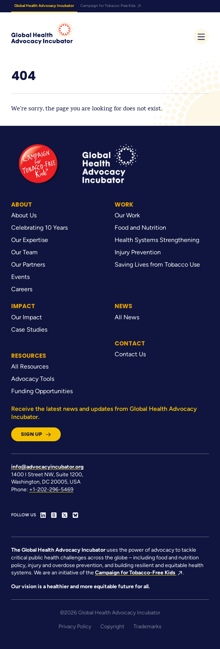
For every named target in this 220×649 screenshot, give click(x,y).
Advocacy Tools (32, 378)
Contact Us (130, 354)
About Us (24, 215)
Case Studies (29, 329)
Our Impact (26, 317)
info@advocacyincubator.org (47, 467)
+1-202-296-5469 (51, 489)
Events (20, 276)
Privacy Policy (74, 626)
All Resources (29, 366)
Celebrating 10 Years (39, 227)
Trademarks (147, 626)
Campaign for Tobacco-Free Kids (111, 5)
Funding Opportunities (42, 391)
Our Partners (28, 264)
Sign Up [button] (36, 434)
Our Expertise (29, 240)
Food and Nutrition (140, 227)
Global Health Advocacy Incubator (44, 5)
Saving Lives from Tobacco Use (157, 264)
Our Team (24, 252)
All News (127, 317)
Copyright (112, 626)
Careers (21, 289)
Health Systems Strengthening (157, 240)
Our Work (127, 215)
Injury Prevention (138, 252)
